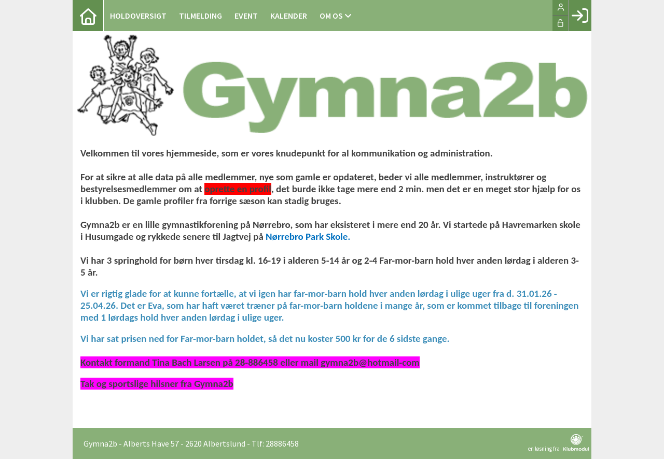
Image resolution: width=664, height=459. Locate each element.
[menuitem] (88, 15)
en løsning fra (558, 443)
